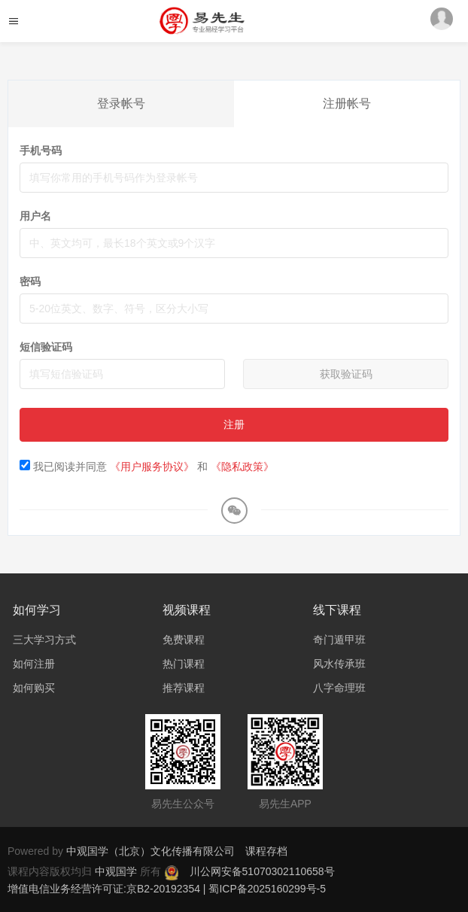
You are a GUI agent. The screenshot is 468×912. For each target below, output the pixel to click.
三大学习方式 (44, 640)
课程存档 (266, 851)
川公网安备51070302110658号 (262, 871)
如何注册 (34, 664)
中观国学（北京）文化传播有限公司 (150, 851)
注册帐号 (347, 103)
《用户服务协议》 (152, 467)
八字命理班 (339, 688)
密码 (30, 281)
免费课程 (184, 640)
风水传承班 (339, 664)
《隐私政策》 (242, 467)
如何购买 (34, 688)
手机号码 (41, 150)
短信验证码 (46, 347)
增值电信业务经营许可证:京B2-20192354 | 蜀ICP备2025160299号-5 (167, 889)
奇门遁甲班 (339, 640)
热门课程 (184, 664)
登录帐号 (121, 103)
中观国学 (117, 871)
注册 (234, 424)
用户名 (35, 216)
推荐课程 (184, 688)
